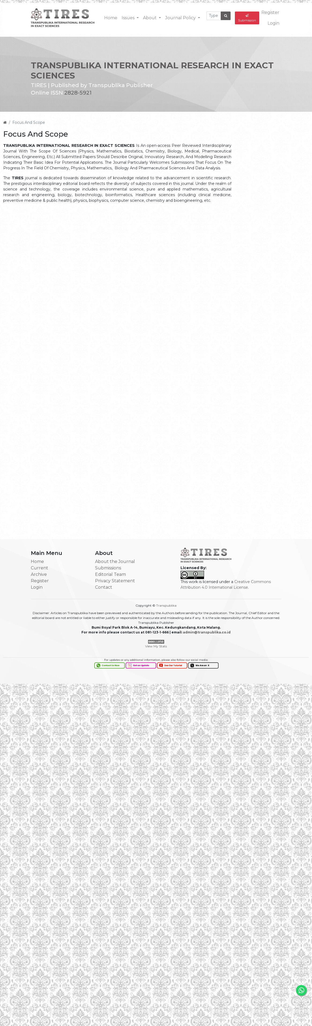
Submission (247, 18)
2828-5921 (78, 92)
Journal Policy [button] (181, 17)
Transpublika (166, 605)
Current (39, 567)
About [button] (150, 17)
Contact (103, 587)
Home (110, 17)
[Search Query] (213, 15)
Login (273, 22)
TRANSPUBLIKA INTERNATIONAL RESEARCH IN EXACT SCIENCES (152, 69)
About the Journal (115, 561)
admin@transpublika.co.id (207, 632)
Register (270, 12)
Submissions (108, 567)
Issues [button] (129, 17)
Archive (39, 574)
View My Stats (156, 646)
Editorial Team (110, 574)
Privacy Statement (115, 580)
